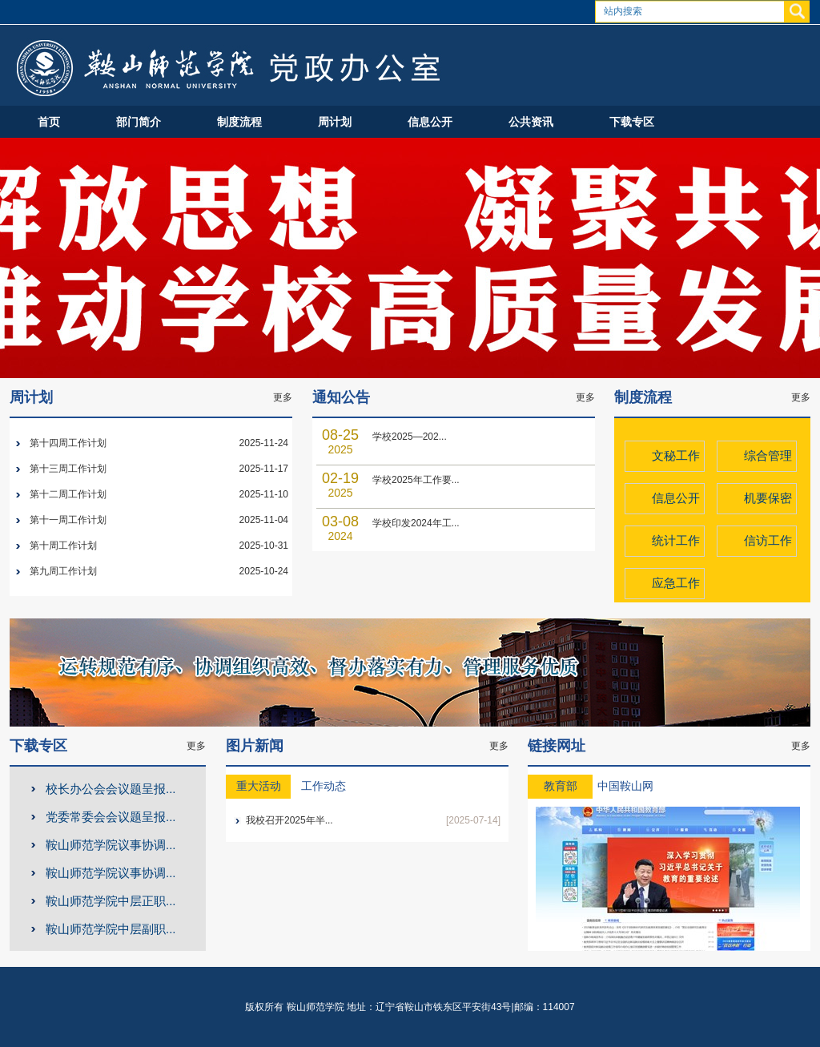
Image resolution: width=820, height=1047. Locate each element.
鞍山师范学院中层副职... (111, 929)
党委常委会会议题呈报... (111, 817)
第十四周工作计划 (68, 443)
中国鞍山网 (625, 786)
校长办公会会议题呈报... (111, 788)
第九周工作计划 (63, 571)
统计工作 (676, 540)
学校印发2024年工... (416, 523)
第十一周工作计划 (68, 520)
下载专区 (631, 121)
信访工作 (768, 540)
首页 (49, 121)
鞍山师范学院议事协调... (111, 845)
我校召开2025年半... (289, 820)
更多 (282, 397)
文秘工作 (676, 455)
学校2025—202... (409, 436)
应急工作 (676, 583)
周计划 (335, 121)
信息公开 (430, 121)
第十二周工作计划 (68, 494)
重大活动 (258, 786)
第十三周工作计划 (68, 468)
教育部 (560, 786)
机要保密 (768, 498)
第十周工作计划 (63, 545)
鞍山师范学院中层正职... (111, 901)
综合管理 (768, 455)
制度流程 (239, 121)
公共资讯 (530, 121)
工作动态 (323, 786)
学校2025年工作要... (416, 479)
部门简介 (138, 121)
